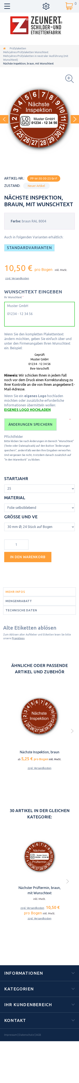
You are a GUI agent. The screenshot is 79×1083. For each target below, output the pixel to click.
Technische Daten (21, 610)
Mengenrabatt (18, 601)
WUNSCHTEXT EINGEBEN (33, 291)
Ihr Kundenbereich (28, 1004)
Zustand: (12, 186)
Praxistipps (18, 638)
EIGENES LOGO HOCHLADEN (27, 410)
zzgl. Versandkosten (17, 278)
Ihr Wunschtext (13, 297)
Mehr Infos (15, 591)
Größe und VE (21, 516)
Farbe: (16, 221)
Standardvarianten (29, 248)
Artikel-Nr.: (14, 178)
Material (15, 497)
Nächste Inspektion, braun (39, 752)
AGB (38, 1034)
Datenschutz (26, 1034)
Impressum (10, 1034)
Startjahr (16, 478)
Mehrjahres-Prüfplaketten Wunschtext (25, 52)
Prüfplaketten (18, 48)
